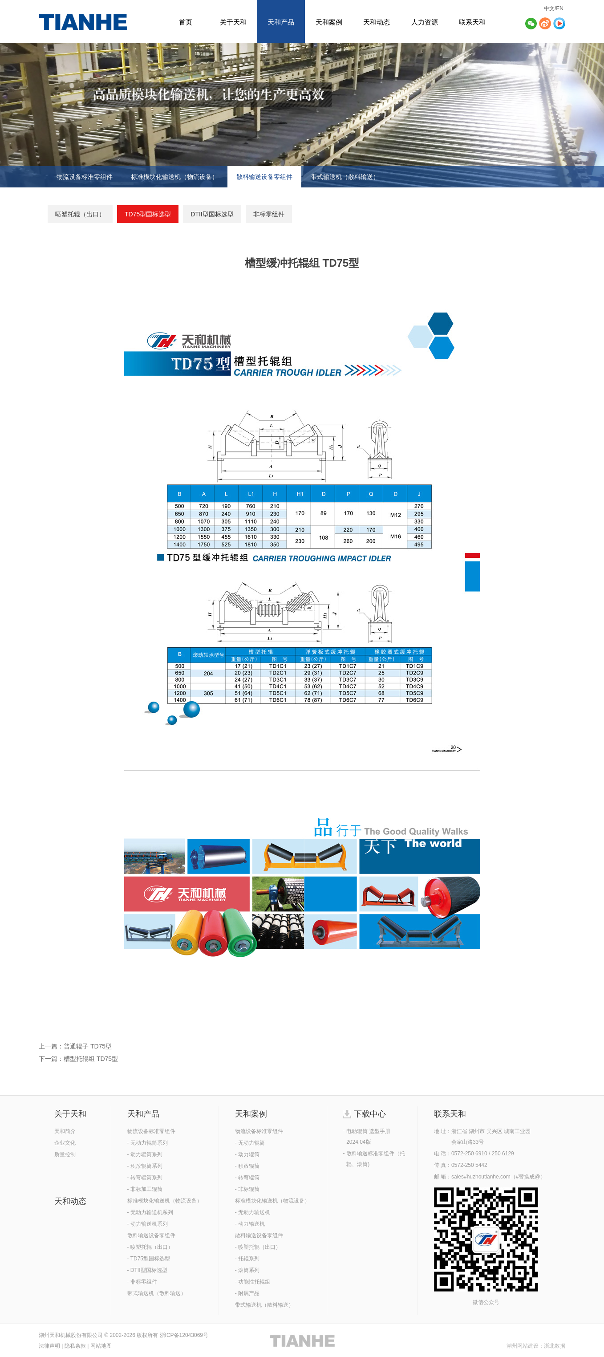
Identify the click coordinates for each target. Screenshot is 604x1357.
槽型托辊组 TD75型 (91, 1058)
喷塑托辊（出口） (80, 214)
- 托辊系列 (247, 1258)
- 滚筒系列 (247, 1270)
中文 (549, 8)
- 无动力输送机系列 (150, 1212)
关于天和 (233, 22)
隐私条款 (75, 1346)
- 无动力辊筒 (250, 1143)
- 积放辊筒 (247, 1166)
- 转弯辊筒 (247, 1177)
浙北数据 (554, 1346)
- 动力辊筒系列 (144, 1154)
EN (559, 8)
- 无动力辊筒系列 (147, 1143)
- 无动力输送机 (252, 1212)
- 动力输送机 (250, 1224)
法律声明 (49, 1346)
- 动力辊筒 (247, 1154)
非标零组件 (268, 214)
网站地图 (101, 1346)
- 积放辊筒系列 (144, 1166)
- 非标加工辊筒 (144, 1189)
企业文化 (65, 1143)
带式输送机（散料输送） (345, 176)
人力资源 (424, 22)
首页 (185, 22)
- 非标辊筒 (247, 1189)
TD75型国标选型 (148, 214)
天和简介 (65, 1131)
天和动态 (376, 22)
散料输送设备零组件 (264, 176)
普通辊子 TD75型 (88, 1046)
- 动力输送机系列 (147, 1224)
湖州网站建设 (523, 1346)
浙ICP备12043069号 (184, 1335)
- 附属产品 (247, 1293)
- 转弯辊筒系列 (144, 1177)
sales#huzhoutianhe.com (481, 1177)
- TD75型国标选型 (148, 1258)
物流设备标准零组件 (85, 176)
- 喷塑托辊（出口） (150, 1247)
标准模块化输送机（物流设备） (174, 176)
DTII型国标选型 (212, 214)
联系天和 (472, 22)
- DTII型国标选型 (147, 1270)
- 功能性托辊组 (252, 1282)
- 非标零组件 (142, 1282)
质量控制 (65, 1154)
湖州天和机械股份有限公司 (71, 1335)
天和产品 (281, 22)
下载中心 (370, 1113)
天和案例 (329, 22)
